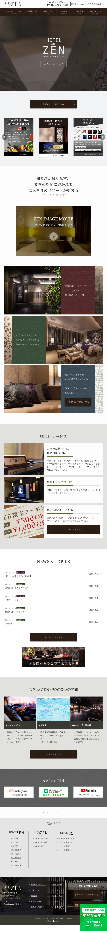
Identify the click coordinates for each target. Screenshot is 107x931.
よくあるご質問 (57, 913)
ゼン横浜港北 (16, 859)
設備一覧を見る (53, 759)
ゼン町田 (14, 844)
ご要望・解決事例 (37, 913)
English (57, 927)
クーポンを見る (73, 530)
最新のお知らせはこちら (53, 104)
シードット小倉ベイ (65, 848)
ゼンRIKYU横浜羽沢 (41, 844)
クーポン (63, 11)
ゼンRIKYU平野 (39, 852)
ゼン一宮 (14, 848)
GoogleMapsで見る (12, 910)
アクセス (54, 907)
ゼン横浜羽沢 (16, 856)
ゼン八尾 (14, 867)
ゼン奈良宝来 (16, 871)
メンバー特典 (36, 907)
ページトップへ (53, 818)
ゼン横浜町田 (16, 863)
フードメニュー (95, 11)
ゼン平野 (14, 852)
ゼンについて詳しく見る (78, 402)
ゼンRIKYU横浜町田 (41, 848)
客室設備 (79, 11)
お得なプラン (48, 11)
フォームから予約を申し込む (88, 4)
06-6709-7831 (89, 891)
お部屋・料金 (32, 11)
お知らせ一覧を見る (53, 642)
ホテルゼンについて (14, 11)
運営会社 (50, 927)
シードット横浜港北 (65, 856)
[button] (6, 137)
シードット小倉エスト (65, 844)
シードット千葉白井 (65, 852)
